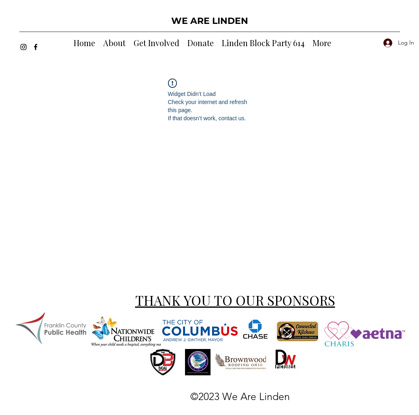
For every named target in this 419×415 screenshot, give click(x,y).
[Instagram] (23, 47)
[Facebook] (36, 47)
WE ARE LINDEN (209, 20)
